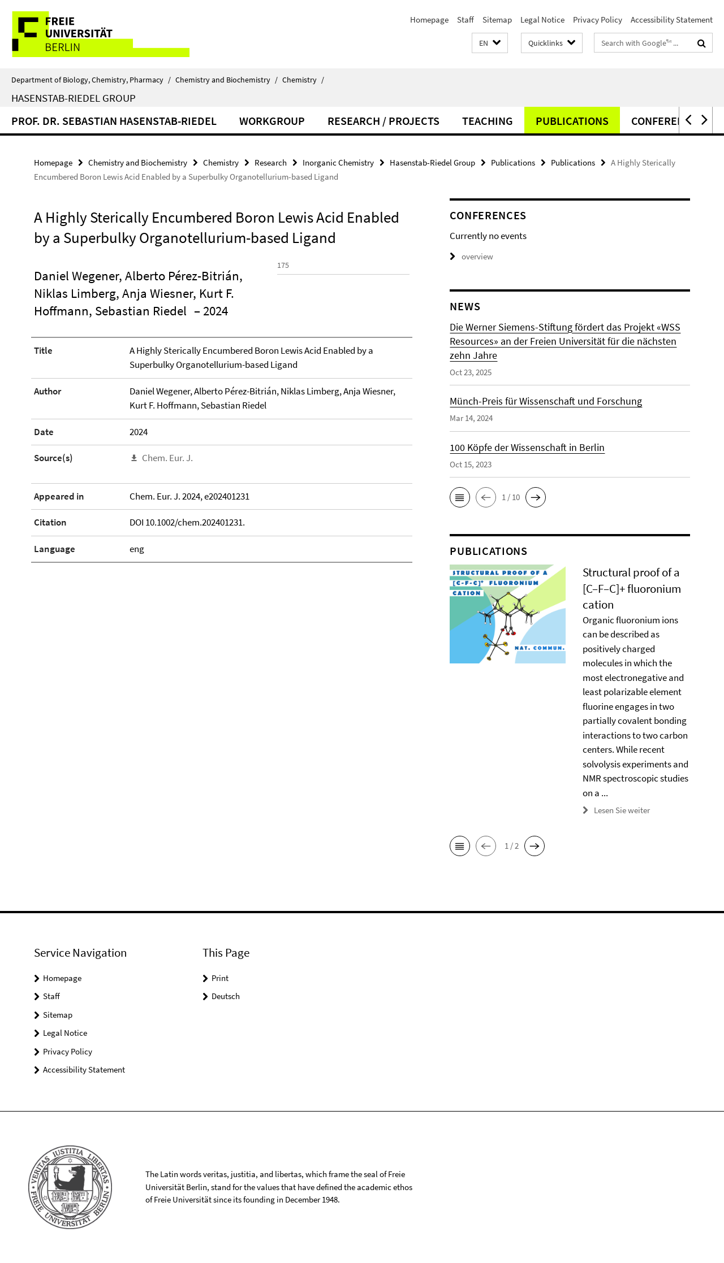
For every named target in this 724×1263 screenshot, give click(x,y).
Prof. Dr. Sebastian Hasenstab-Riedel (114, 121)
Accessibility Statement (672, 19)
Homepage (429, 19)
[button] (490, 43)
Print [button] (220, 978)
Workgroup (272, 121)
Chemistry (303, 80)
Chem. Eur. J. (167, 538)
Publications (572, 121)
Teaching (487, 121)
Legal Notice (542, 19)
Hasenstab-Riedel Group (73, 98)
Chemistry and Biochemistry (226, 80)
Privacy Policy (597, 19)
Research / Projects (383, 121)
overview (471, 256)
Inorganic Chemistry (338, 162)
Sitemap (497, 19)
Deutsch (226, 996)
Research (271, 162)
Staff (465, 19)
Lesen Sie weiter (622, 810)
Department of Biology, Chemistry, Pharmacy (91, 80)
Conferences (667, 121)
